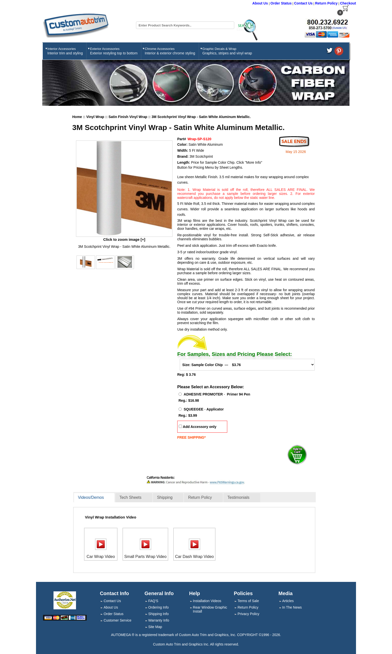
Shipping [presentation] (164, 497)
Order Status (281, 3)
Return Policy (326, 3)
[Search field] (185, 25)
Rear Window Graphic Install (210, 609)
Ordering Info (158, 607)
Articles (288, 601)
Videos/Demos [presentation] (91, 497)
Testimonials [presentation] (239, 497)
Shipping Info (158, 614)
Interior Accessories (65, 51)
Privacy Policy (248, 614)
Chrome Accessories (170, 51)
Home (77, 117)
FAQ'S (153, 601)
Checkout (348, 3)
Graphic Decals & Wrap (227, 51)
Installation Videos (207, 601)
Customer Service (117, 620)
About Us (260, 3)
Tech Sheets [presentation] (131, 497)
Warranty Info (158, 620)
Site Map (155, 627)
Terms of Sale (248, 601)
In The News (292, 607)
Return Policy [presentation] (200, 497)
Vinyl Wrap (95, 117)
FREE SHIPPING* (191, 437)
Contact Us (303, 3)
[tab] (94, 498)
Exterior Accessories (114, 51)
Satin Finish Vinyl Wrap (128, 117)
